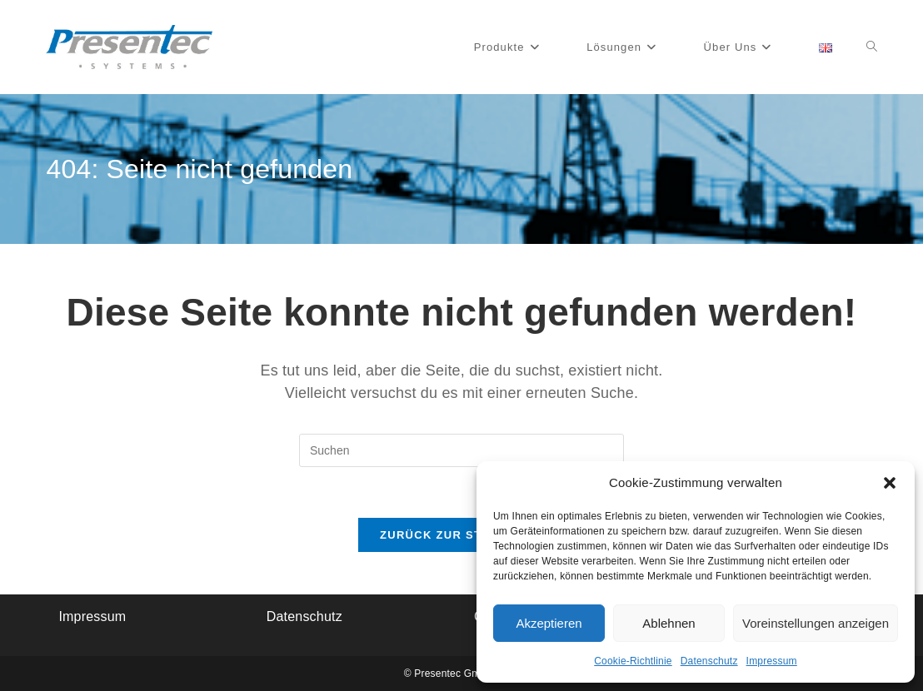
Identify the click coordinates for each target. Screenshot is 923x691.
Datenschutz (709, 661)
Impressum (771, 661)
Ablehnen (668, 623)
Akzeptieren (548, 623)
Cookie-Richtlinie (632, 661)
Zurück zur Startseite (461, 535)
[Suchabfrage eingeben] (461, 450)
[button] (889, 483)
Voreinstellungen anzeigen (815, 623)
